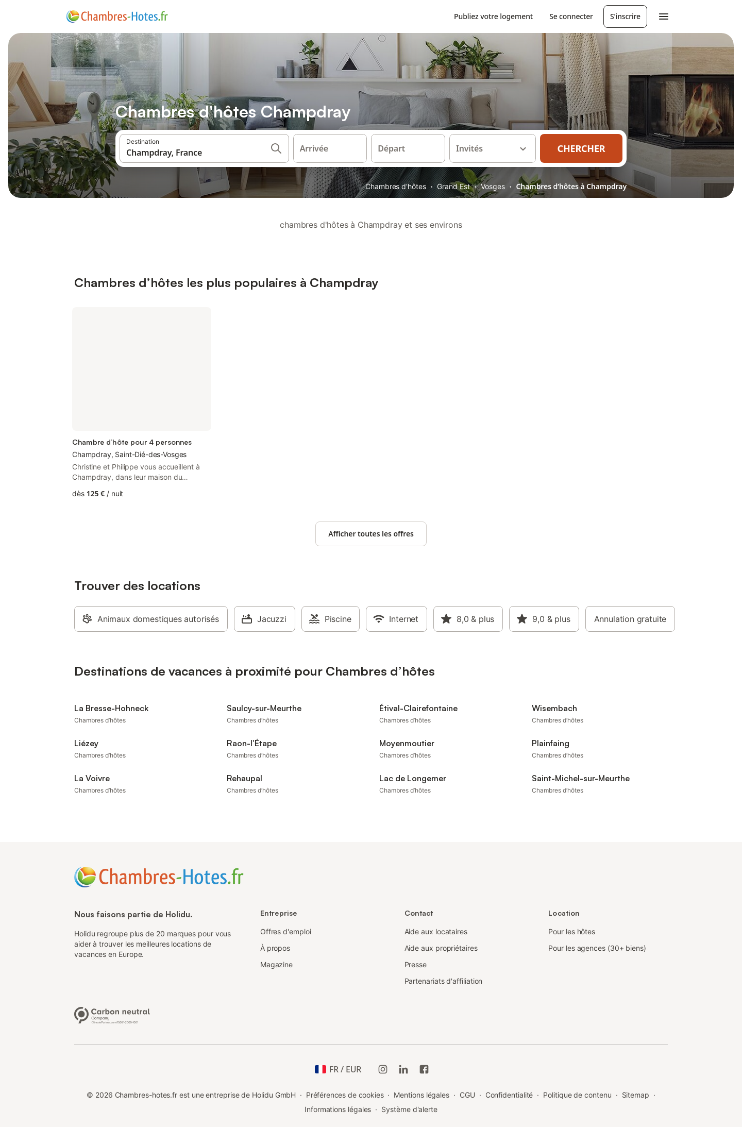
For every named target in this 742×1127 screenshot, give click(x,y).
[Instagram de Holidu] (383, 1069)
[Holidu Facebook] (424, 1069)
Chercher (581, 148)
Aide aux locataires (435, 931)
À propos (275, 948)
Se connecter (571, 16)
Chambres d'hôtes (395, 186)
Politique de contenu (577, 1094)
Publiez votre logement (493, 16)
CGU (467, 1094)
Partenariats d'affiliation (443, 981)
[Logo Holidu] (117, 16)
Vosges (493, 186)
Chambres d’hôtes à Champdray (571, 186)
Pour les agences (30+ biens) (597, 948)
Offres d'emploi (285, 931)
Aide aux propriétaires (441, 948)
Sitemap (635, 1094)
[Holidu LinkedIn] (403, 1069)
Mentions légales (421, 1094)
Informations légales (338, 1109)
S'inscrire (625, 16)
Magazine (276, 964)
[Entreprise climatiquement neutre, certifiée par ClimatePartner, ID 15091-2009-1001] (112, 1014)
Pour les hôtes (571, 931)
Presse (415, 964)
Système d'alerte (409, 1109)
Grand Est (453, 186)
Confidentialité (509, 1094)
